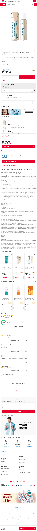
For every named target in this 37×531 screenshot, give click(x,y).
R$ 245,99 (11, 124)
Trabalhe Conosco (4, 458)
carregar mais (18, 386)
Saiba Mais (7, 87)
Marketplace (3, 475)
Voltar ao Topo (18, 507)
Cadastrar (18, 411)
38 (4, 304)
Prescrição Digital (22, 462)
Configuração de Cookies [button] (23, 474)
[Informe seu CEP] (17, 102)
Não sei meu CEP (9, 98)
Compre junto (18, 146)
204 (27, 274)
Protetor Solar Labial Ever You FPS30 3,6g (29, 299)
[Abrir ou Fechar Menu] (1, 4)
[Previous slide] (33, 251)
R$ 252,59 (9, 130)
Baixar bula (18, 64)
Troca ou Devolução (4, 474)
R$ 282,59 (9, 122)
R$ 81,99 (5, 529)
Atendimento (4, 466)
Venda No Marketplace (5, 456)
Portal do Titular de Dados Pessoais (25, 471)
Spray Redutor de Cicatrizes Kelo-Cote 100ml (17, 120)
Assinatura (21, 463)
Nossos (27, 455)
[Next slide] (35, 251)
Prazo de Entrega (4, 471)
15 (27, 304)
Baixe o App (35, 1)
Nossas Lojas (3, 461)
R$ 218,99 (27, 272)
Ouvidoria (2, 459)
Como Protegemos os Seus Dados (25, 472)
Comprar (27, 77)
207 (16, 274)
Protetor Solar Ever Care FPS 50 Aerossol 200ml (18, 299)
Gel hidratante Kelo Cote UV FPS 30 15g (30, 268)
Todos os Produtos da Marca (18, 165)
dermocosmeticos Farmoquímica (18, 161)
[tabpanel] (18, 26)
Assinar (18, 80)
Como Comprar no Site (5, 468)
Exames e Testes (22, 459)
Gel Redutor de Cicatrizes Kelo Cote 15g (16, 127)
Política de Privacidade (23, 469)
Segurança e (27, 467)
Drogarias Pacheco (5, 69)
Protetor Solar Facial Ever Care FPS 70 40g (6, 299)
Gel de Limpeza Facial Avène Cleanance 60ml (6, 268)
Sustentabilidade (4, 462)
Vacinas (20, 458)
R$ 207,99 (11, 132)
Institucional (4, 455)
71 (16, 304)
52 (4, 274)
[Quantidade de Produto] (10, 77)
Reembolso (3, 472)
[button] (18, 26)
